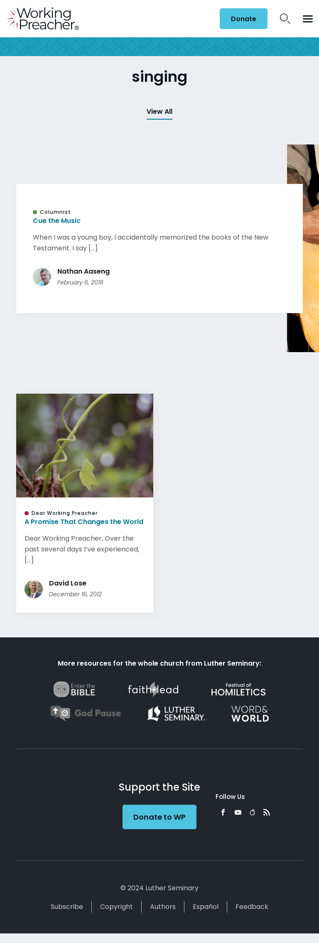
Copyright (116, 906)
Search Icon (285, 18)
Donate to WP (159, 817)
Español (205, 906)
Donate (243, 19)
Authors (163, 906)
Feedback (252, 906)
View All (159, 111)
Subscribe (67, 906)
